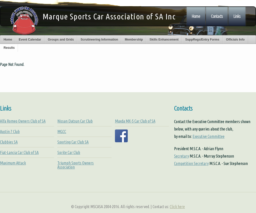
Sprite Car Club (68, 152)
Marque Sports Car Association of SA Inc (109, 16)
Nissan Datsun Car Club (75, 121)
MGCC (61, 131)
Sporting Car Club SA (73, 142)
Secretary (181, 156)
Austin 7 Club (10, 131)
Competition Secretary (191, 163)
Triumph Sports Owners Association (75, 165)
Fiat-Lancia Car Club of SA (19, 152)
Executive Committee (209, 136)
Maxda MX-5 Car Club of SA (135, 121)
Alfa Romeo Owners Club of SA (23, 121)
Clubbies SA (9, 142)
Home (196, 16)
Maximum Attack (13, 163)
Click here (177, 206)
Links (236, 16)
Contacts (217, 16)
